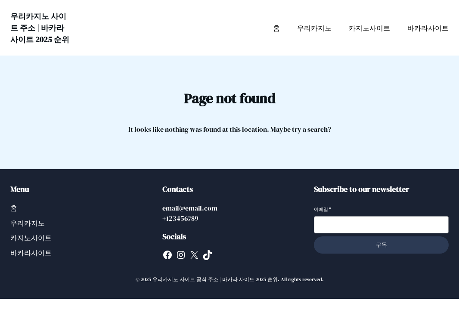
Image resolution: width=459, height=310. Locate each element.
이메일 (322, 209)
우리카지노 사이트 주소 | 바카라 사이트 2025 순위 (39, 28)
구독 (381, 245)
